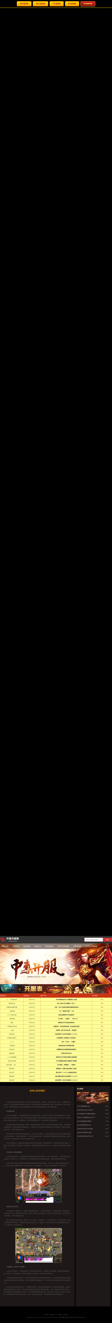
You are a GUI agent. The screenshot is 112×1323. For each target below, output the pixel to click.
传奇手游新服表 (63, 946)
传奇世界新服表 (92, 946)
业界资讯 (16, 946)
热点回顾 (26, 946)
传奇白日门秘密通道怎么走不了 (86, 1117)
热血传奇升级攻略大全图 (84, 1132)
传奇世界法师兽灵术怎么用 (85, 1136)
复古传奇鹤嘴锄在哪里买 (84, 1121)
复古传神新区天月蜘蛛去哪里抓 (86, 1114)
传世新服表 (77, 946)
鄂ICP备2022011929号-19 (78, 1317)
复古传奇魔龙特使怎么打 (84, 1125)
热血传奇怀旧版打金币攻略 (85, 1129)
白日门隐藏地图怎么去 (83, 1106)
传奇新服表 (49, 946)
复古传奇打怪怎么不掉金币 (85, 1110)
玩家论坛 (37, 946)
